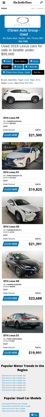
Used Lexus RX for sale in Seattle (13, 408)
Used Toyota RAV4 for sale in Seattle (14, 404)
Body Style (20, 61)
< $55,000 (31, 67)
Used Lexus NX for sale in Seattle (13, 411)
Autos (4, 8)
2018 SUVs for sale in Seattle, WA (14, 390)
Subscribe (40, 8)
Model (6, 67)
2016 (17, 67)
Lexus (34, 61)
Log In (33, 8)
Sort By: (38, 72)
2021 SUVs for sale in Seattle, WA (14, 385)
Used (7, 61)
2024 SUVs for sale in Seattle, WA (14, 378)
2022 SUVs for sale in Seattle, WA (14, 383)
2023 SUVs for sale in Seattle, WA (14, 380)
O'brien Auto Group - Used (16, 72)
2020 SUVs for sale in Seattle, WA (14, 388)
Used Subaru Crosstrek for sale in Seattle (16, 406)
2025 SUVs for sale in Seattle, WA (14, 376)
